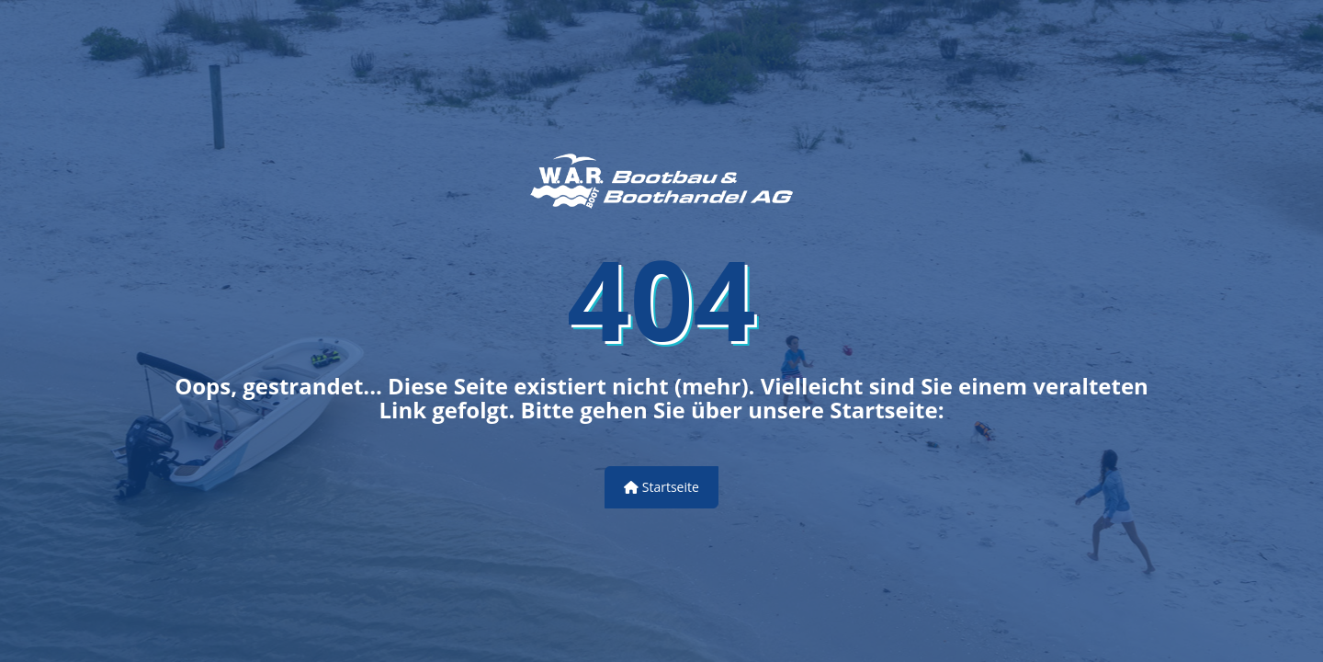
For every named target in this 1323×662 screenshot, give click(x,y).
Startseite (661, 487)
